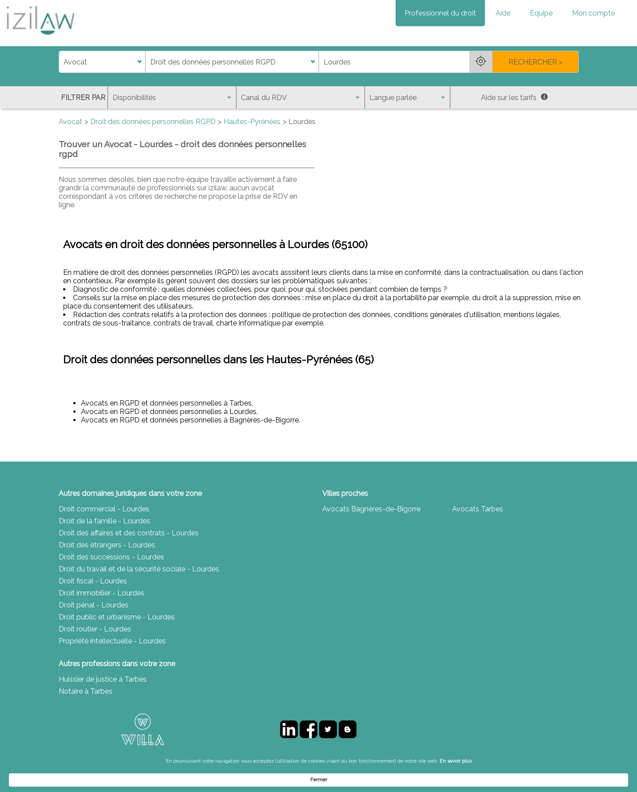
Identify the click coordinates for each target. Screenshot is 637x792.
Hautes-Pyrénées (252, 121)
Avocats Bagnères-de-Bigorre (371, 509)
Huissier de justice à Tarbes (103, 679)
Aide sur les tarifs (514, 97)
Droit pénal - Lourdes (93, 605)
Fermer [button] (501, 779)
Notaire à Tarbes (85, 691)
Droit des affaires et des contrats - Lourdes (129, 533)
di (61, 62)
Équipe (541, 13)
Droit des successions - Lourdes (111, 557)
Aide (503, 13)
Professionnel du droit (440, 13)
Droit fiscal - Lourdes (93, 581)
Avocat (70, 121)
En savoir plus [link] (409, 779)
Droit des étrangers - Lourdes (107, 545)
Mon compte (593, 13)
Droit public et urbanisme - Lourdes (117, 617)
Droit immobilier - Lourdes (101, 593)
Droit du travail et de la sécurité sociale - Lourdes (139, 569)
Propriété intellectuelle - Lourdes (112, 641)
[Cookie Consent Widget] (318, 779)
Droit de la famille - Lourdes (104, 521)
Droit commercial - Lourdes (104, 509)
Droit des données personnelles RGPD (153, 121)
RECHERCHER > (535, 62)
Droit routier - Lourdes (95, 629)
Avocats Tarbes (477, 509)
